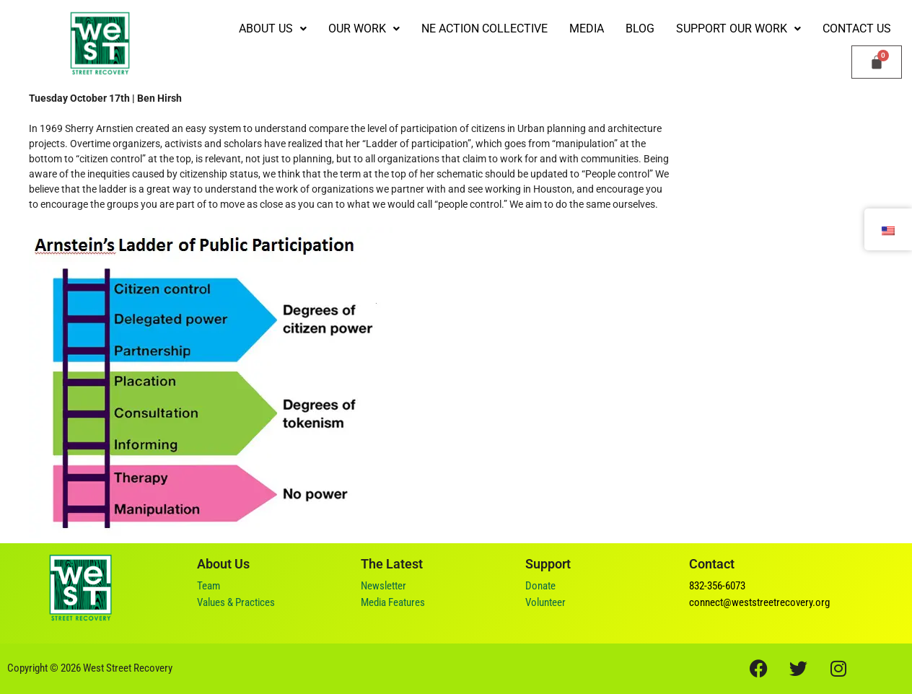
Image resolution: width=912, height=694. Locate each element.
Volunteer (545, 602)
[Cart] (876, 62)
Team (208, 585)
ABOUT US (273, 28)
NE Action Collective (484, 28)
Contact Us (857, 28)
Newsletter (383, 585)
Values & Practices (236, 602)
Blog (640, 28)
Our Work (364, 28)
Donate (540, 585)
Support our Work (738, 28)
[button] (272, 28)
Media (586, 28)
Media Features (393, 602)
